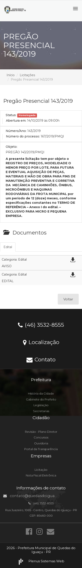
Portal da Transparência (41, 449)
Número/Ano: (16, 131)
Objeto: (11, 147)
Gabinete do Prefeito (41, 399)
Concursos (41, 437)
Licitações (27, 75)
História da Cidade (41, 393)
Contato (41, 359)
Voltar (68, 299)
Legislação (41, 405)
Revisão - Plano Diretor (41, 431)
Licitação (41, 469)
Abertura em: (16, 121)
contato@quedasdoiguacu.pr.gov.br (39, 496)
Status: (11, 115)
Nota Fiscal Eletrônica (41, 475)
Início (11, 75)
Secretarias (41, 411)
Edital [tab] (7, 247)
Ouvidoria (41, 443)
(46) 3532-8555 (41, 324)
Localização (41, 342)
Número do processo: (23, 136)
